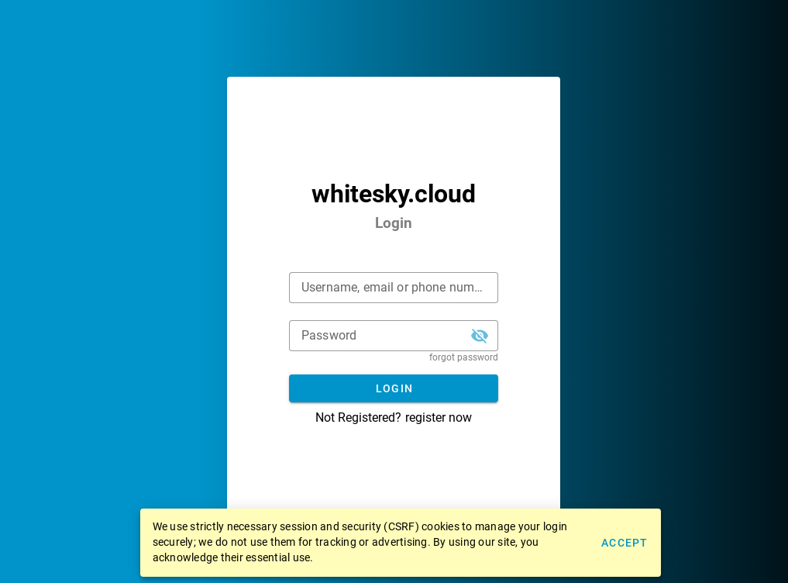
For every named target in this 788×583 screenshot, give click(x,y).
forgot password (463, 357)
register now (438, 417)
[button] (479, 335)
